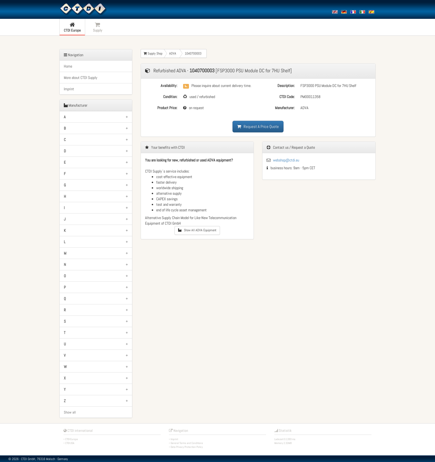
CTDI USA (69, 443)
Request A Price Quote (258, 126)
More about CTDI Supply (80, 77)
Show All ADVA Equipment (197, 230)
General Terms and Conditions (187, 443)
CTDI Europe (71, 439)
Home (68, 66)
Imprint (69, 88)
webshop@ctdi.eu (286, 160)
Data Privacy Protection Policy (187, 447)
